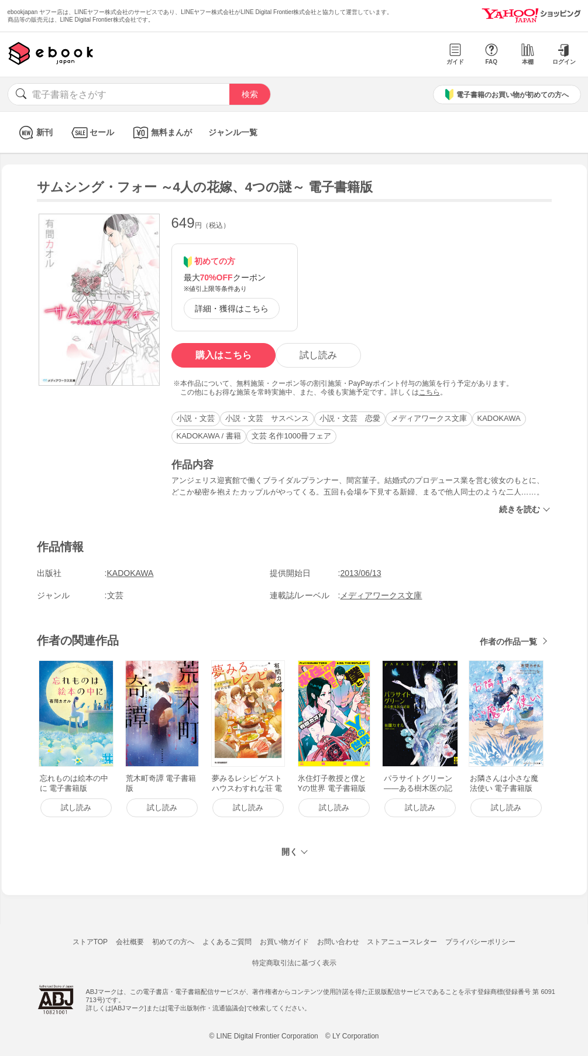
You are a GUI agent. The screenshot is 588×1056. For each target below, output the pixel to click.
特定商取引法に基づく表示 (294, 963)
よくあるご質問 (227, 942)
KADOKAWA (499, 418)
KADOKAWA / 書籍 (209, 435)
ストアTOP (90, 942)
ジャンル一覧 (232, 132)
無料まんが (161, 132)
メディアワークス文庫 (429, 418)
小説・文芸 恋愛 (349, 418)
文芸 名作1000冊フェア (292, 435)
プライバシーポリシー (480, 942)
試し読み (318, 355)
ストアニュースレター (402, 942)
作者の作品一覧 (508, 641)
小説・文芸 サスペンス (267, 418)
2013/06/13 (360, 573)
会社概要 (130, 942)
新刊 (34, 132)
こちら (429, 392)
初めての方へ (173, 942)
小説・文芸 (196, 418)
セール (91, 132)
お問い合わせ (338, 942)
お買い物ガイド (284, 942)
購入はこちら (223, 355)
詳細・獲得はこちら (232, 308)
